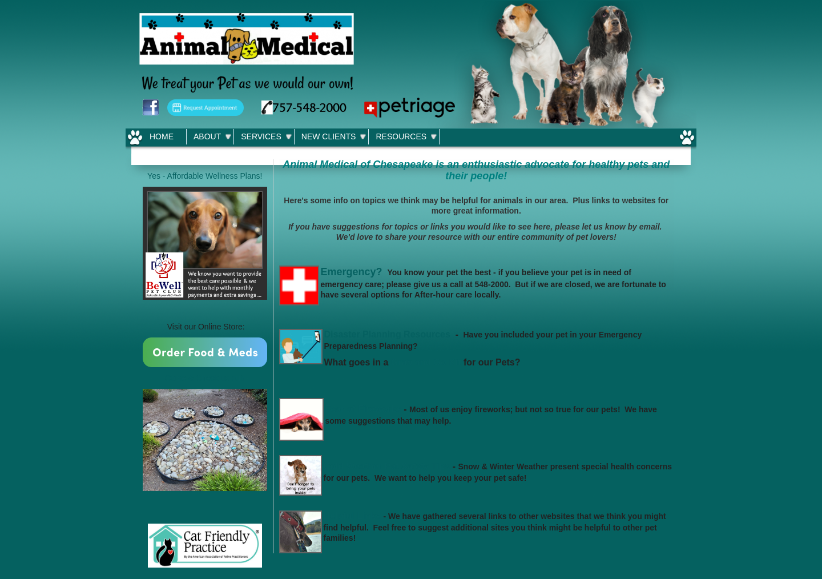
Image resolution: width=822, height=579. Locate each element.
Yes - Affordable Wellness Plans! (204, 175)
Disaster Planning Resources (387, 334)
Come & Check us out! (205, 378)
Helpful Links (352, 516)
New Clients (328, 136)
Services (261, 136)
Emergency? (351, 272)
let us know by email (620, 226)
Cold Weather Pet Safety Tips (387, 466)
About (207, 136)
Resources (401, 136)
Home (162, 136)
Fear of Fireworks (363, 409)
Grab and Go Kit (426, 362)
